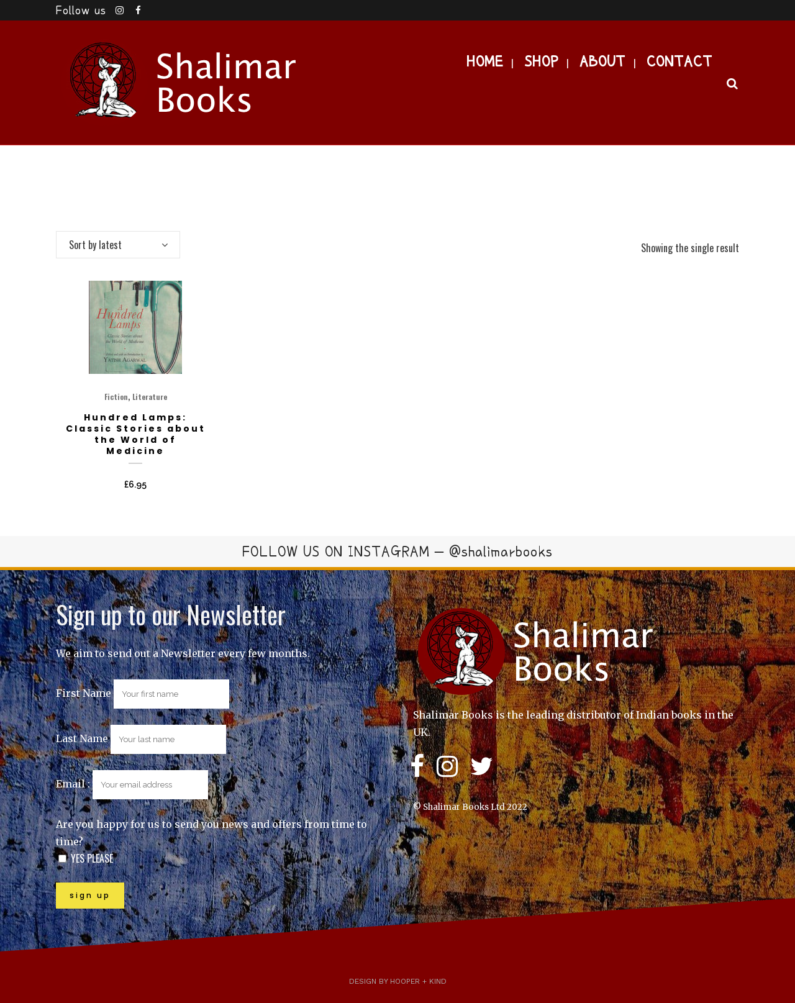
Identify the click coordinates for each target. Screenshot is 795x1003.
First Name (83, 693)
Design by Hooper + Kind (398, 981)
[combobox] (118, 244)
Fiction (116, 396)
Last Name (82, 738)
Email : (132, 784)
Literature (149, 396)
